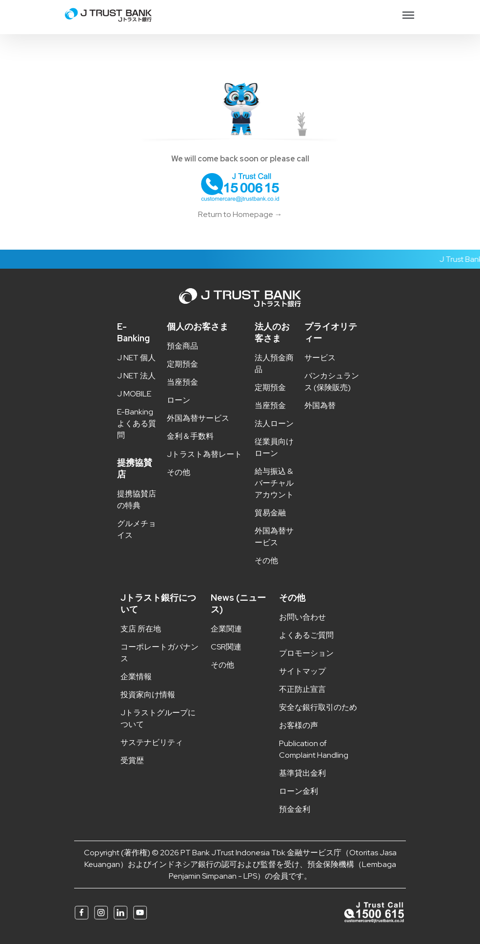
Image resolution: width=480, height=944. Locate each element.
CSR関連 (226, 647)
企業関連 (226, 629)
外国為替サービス (198, 418)
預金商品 (182, 346)
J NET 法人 (136, 376)
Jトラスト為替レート (204, 454)
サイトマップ (302, 671)
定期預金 (182, 364)
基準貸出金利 (302, 773)
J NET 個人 (136, 358)
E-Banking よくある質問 (136, 423)
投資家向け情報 (147, 694)
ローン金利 (298, 791)
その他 (178, 472)
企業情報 (136, 676)
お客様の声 (298, 725)
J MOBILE (134, 394)
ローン (178, 400)
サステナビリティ (151, 742)
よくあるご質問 (306, 635)
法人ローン (274, 423)
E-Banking (133, 332)
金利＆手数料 (190, 436)
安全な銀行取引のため (318, 707)
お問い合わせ (302, 617)
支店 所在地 (140, 629)
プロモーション (306, 653)
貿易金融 (270, 513)
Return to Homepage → (240, 214)
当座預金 (182, 382)
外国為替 (320, 405)
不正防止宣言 (302, 689)
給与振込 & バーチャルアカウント (274, 483)
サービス (320, 358)
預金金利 (294, 809)
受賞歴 (132, 760)
